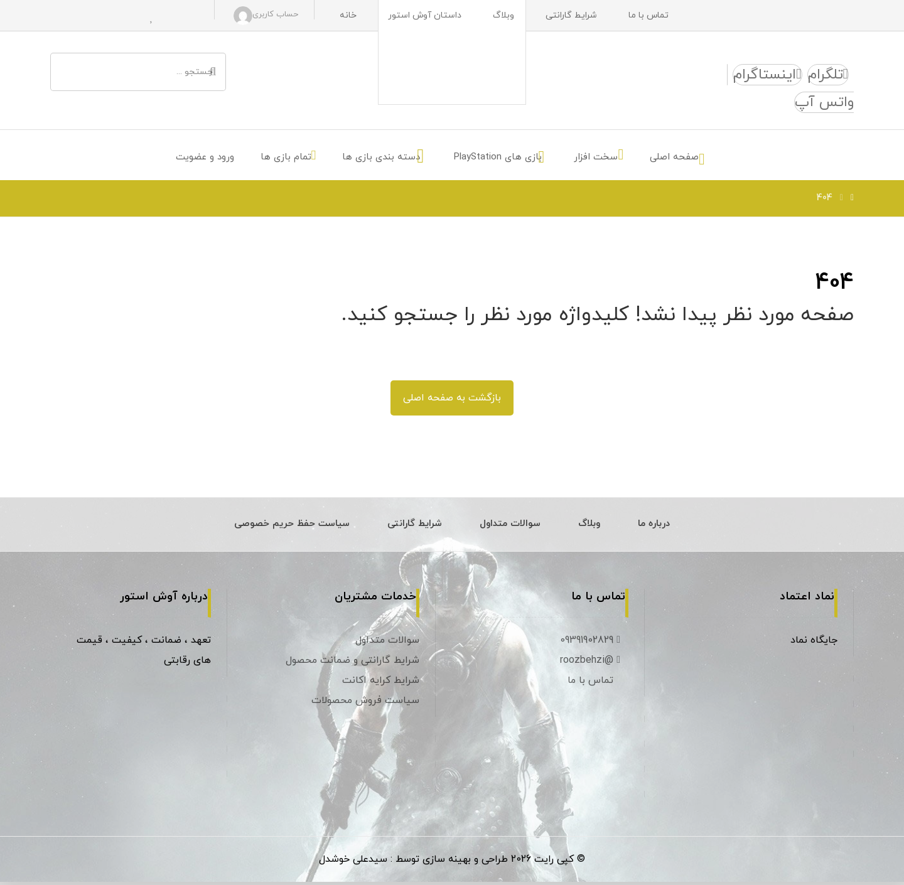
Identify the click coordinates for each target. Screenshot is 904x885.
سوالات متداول (387, 643)
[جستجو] (213, 72)
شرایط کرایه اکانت (380, 683)
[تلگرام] (828, 75)
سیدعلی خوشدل (353, 862)
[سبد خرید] (180, 16)
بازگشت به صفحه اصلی (452, 400)
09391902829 (591, 643)
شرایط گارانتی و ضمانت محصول (352, 663)
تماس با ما (595, 683)
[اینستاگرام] (767, 75)
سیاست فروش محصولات (365, 703)
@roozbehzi (591, 663)
